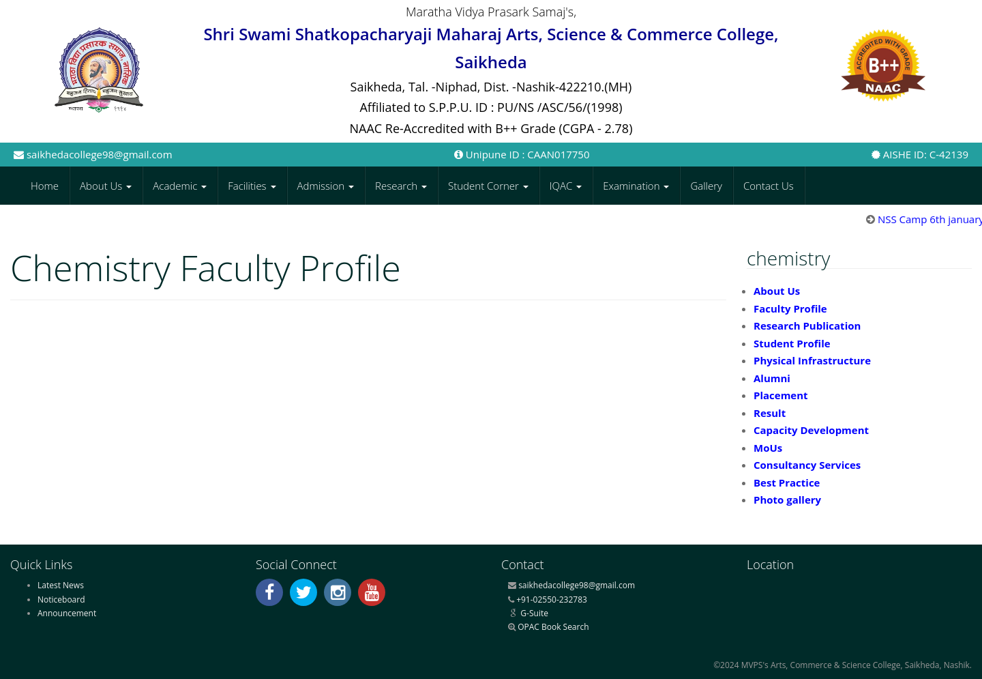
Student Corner (488, 185)
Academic (180, 185)
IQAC (566, 185)
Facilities (252, 185)
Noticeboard (61, 599)
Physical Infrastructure (812, 360)
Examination (636, 185)
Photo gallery (787, 499)
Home (45, 185)
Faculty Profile (790, 308)
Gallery (706, 185)
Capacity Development (811, 430)
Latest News (61, 585)
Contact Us (768, 185)
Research (401, 185)
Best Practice (787, 482)
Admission (326, 185)
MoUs (768, 447)
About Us (106, 185)
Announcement (67, 613)
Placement (781, 395)
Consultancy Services (807, 465)
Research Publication (807, 325)
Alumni (772, 378)
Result (770, 413)
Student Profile (792, 343)
